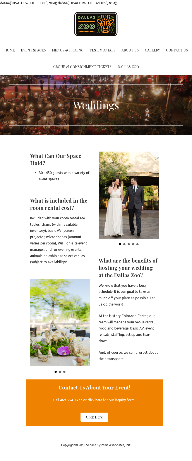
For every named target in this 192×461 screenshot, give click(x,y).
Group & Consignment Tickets (82, 66)
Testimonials (102, 50)
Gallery (152, 50)
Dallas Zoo (128, 66)
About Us (130, 50)
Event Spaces (33, 50)
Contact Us (177, 50)
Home (9, 50)
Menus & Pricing (68, 50)
